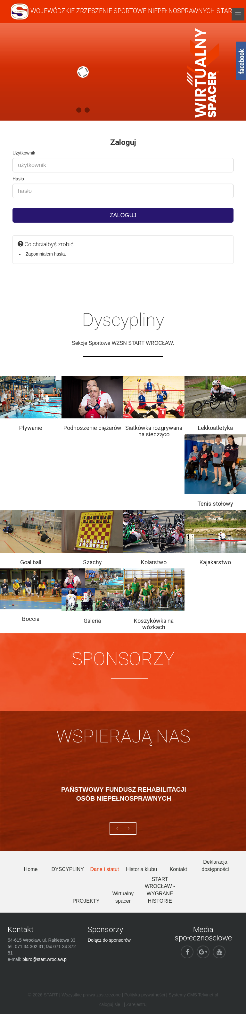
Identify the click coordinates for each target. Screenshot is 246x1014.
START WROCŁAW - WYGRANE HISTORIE (160, 890)
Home (31, 869)
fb (241, 61)
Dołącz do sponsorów (109, 940)
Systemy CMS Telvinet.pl (193, 994)
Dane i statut (104, 869)
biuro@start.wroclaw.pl (45, 959)
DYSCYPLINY (68, 869)
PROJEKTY (86, 901)
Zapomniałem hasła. (46, 254)
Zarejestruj (136, 1004)
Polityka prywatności (144, 994)
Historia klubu (141, 869)
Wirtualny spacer (123, 897)
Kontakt (178, 869)
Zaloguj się (109, 1004)
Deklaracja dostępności (215, 865)
